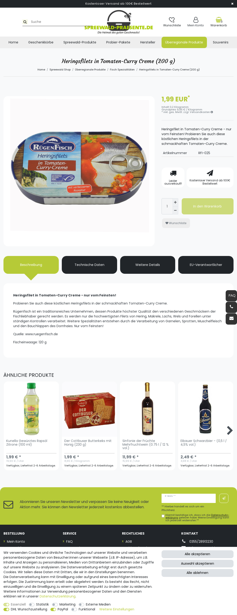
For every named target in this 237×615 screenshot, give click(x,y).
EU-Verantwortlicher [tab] (206, 264)
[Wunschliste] (172, 22)
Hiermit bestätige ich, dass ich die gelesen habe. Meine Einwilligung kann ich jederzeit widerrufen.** (197, 518)
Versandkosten (201, 112)
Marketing (67, 604)
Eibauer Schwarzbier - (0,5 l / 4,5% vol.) (204, 443)
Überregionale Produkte (184, 42)
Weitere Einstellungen (116, 609)
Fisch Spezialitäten (122, 69)
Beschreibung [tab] (31, 264)
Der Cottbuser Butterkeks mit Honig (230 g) (88, 443)
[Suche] (8, 21)
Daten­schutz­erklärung (57, 596)
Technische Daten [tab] (89, 264)
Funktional (87, 609)
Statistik (42, 604)
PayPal (63, 609)
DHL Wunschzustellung (29, 609)
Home (13, 42)
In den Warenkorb (207, 206)
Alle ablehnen (197, 572)
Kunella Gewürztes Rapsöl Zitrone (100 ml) (26, 443)
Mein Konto (16, 541)
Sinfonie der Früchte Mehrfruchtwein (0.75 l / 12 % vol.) (145, 444)
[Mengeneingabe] (167, 206)
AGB (128, 541)
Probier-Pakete (118, 42)
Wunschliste (176, 223)
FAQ (69, 541)
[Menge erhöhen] (175, 202)
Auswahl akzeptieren (197, 563)
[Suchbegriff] (43, 21)
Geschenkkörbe (40, 42)
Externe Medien (98, 604)
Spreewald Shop (60, 69)
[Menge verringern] (175, 211)
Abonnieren (223, 498)
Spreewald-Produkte (79, 42)
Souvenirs (220, 42)
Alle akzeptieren (197, 554)
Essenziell (18, 604)
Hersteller (147, 42)
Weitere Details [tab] (147, 264)
